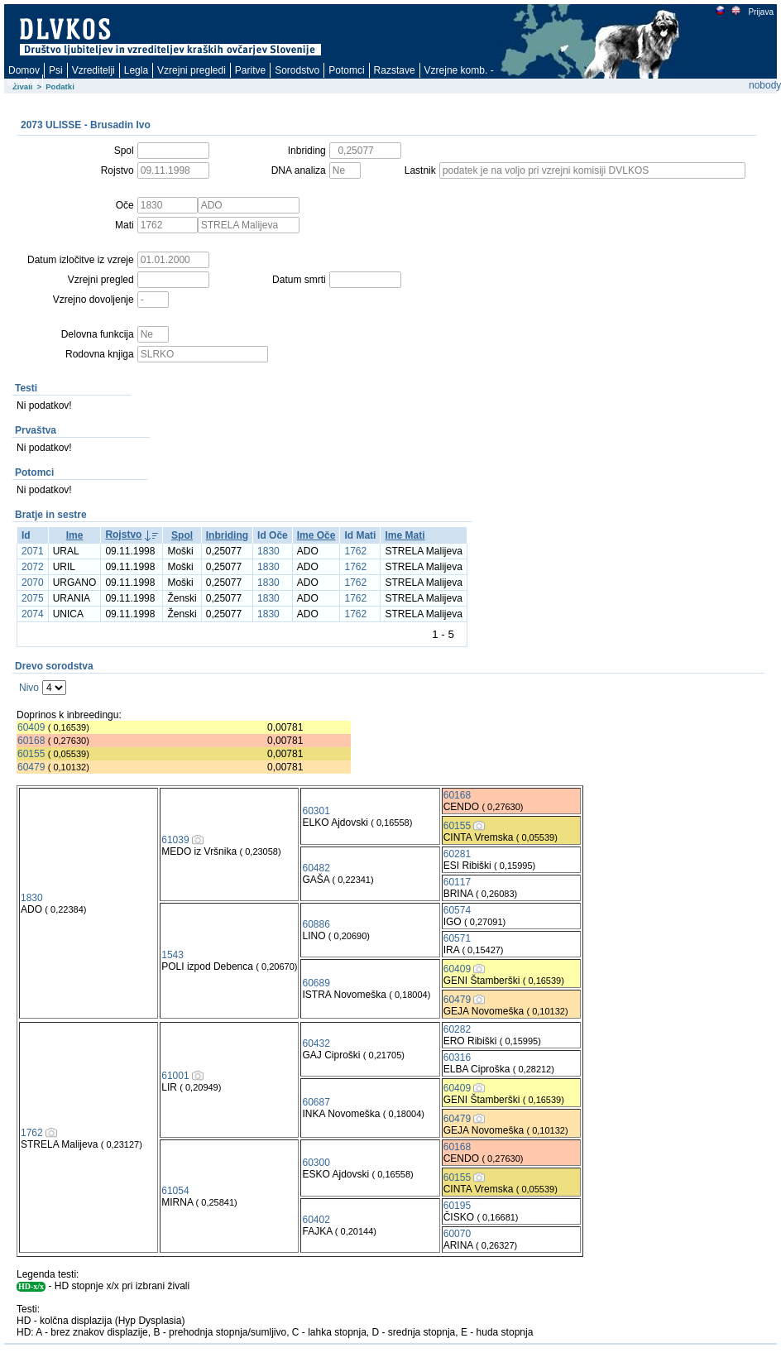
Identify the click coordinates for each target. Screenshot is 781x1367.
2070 (33, 582)
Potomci (346, 70)
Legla (136, 70)
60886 (315, 924)
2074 (33, 614)
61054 (175, 1191)
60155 (31, 754)
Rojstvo (123, 534)
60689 (315, 983)
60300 (315, 1162)
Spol (182, 535)
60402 (315, 1220)
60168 (31, 740)
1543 (172, 955)
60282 (457, 1029)
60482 (315, 868)
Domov (24, 70)
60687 (315, 1102)
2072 (33, 567)
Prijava (760, 12)
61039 (175, 840)
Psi (56, 70)
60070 (457, 1234)
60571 (457, 938)
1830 (268, 551)
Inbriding (227, 535)
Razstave (394, 70)
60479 (31, 767)
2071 (33, 551)
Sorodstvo (297, 70)
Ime (75, 535)
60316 (457, 1057)
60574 (457, 910)
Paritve (250, 70)
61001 (175, 1076)
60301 (315, 811)
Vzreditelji (93, 70)
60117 (457, 882)
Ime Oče (316, 535)
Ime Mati (404, 535)
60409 (31, 727)
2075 (33, 598)
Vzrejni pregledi (191, 70)
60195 (457, 1205)
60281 (457, 854)
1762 (355, 551)
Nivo (29, 687)
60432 (315, 1043)
